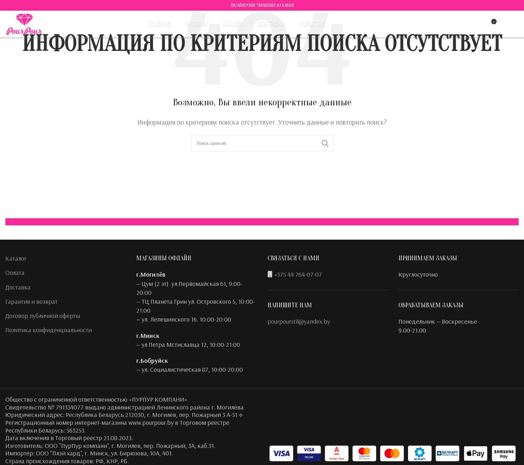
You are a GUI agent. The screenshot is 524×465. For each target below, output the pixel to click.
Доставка (18, 287)
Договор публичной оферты (42, 316)
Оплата (15, 272)
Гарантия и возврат (31, 301)
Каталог (16, 258)
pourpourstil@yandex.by (299, 321)
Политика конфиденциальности (48, 330)
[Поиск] (462, 27)
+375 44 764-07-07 (298, 274)
